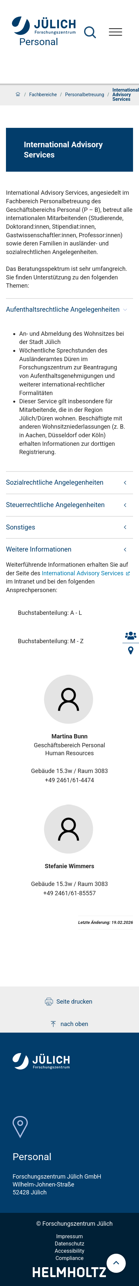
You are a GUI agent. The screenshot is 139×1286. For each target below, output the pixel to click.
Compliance (70, 1258)
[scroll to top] (116, 1263)
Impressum (69, 1236)
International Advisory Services (83, 573)
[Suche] (90, 32)
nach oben (68, 1024)
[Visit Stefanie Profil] (69, 829)
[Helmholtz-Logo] (69, 1275)
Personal (38, 41)
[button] (69, 309)
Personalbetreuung (84, 94)
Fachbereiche (43, 94)
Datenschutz (69, 1244)
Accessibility (69, 1251)
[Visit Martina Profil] (69, 699)
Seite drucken (68, 1002)
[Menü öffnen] (115, 33)
